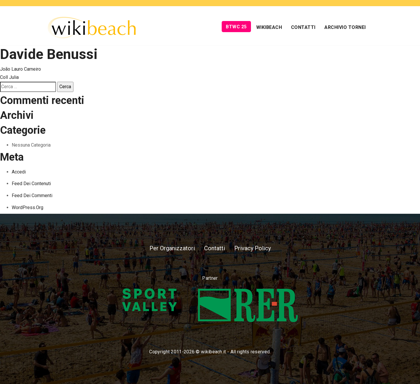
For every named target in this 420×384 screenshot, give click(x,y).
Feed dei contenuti (31, 183)
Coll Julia (9, 77)
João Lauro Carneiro (20, 69)
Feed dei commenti (32, 195)
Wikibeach (269, 27)
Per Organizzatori (172, 248)
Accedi (19, 172)
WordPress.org (27, 207)
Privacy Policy (252, 248)
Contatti (303, 27)
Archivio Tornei (345, 27)
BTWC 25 (236, 26)
